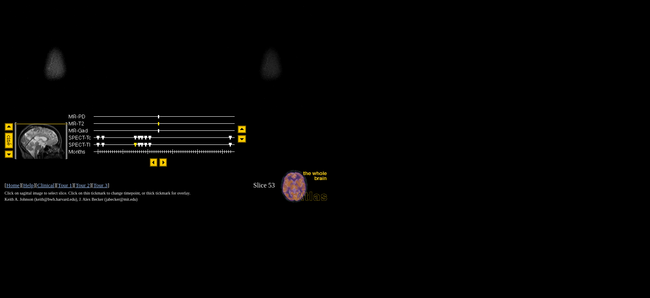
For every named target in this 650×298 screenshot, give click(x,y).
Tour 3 (100, 185)
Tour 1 (65, 185)
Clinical (45, 185)
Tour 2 (82, 185)
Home (12, 185)
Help (28, 185)
